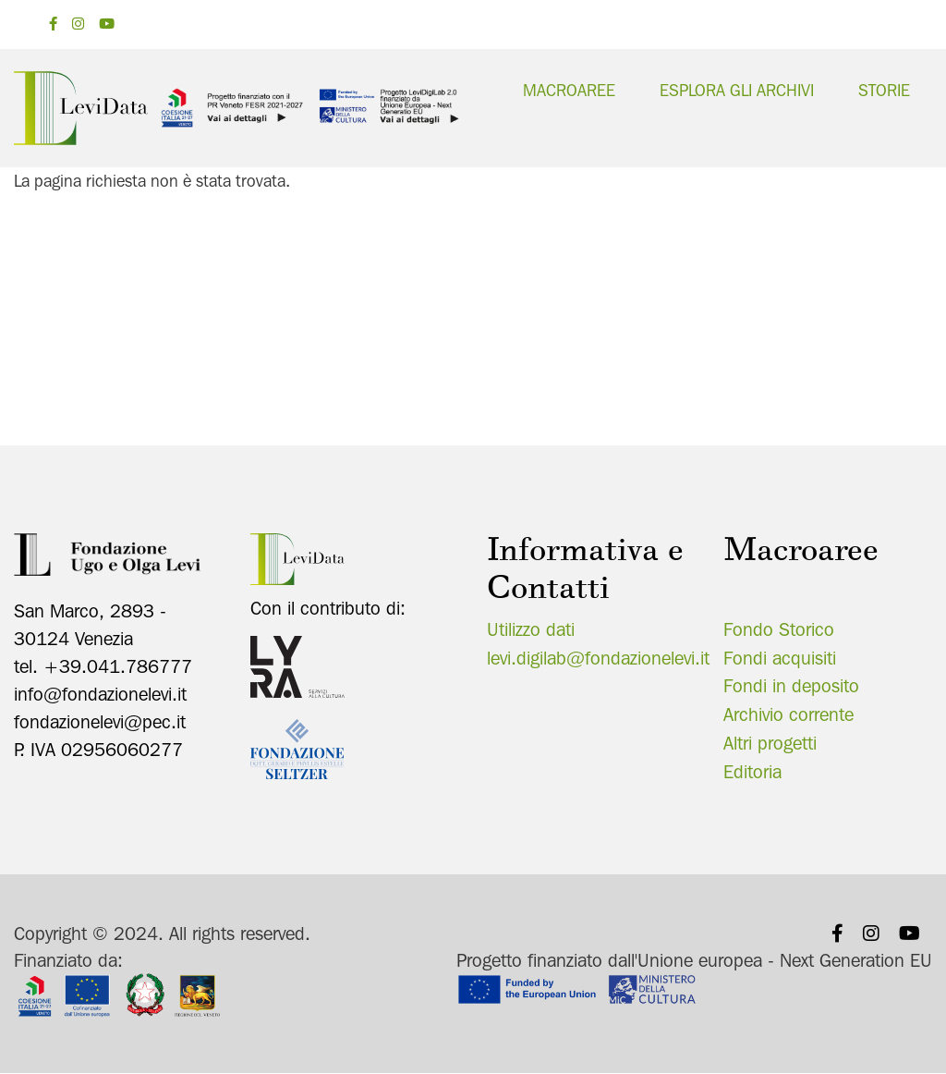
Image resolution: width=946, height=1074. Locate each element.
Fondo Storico (778, 629)
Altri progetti (770, 743)
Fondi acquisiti (779, 658)
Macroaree (569, 90)
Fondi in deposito (791, 686)
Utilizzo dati (531, 629)
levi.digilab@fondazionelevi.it (598, 658)
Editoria (752, 772)
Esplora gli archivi (737, 90)
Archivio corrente (788, 714)
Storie (884, 90)
